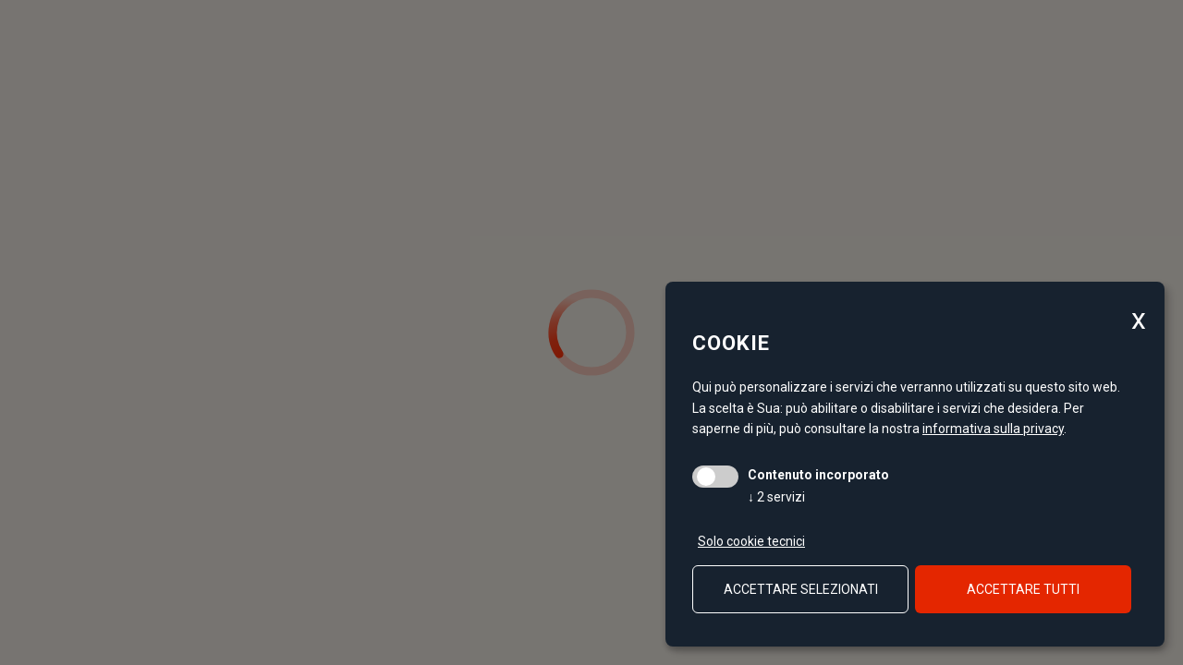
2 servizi (776, 497)
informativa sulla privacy (993, 428)
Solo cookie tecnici (751, 541)
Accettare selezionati (801, 589)
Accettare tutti (1023, 589)
